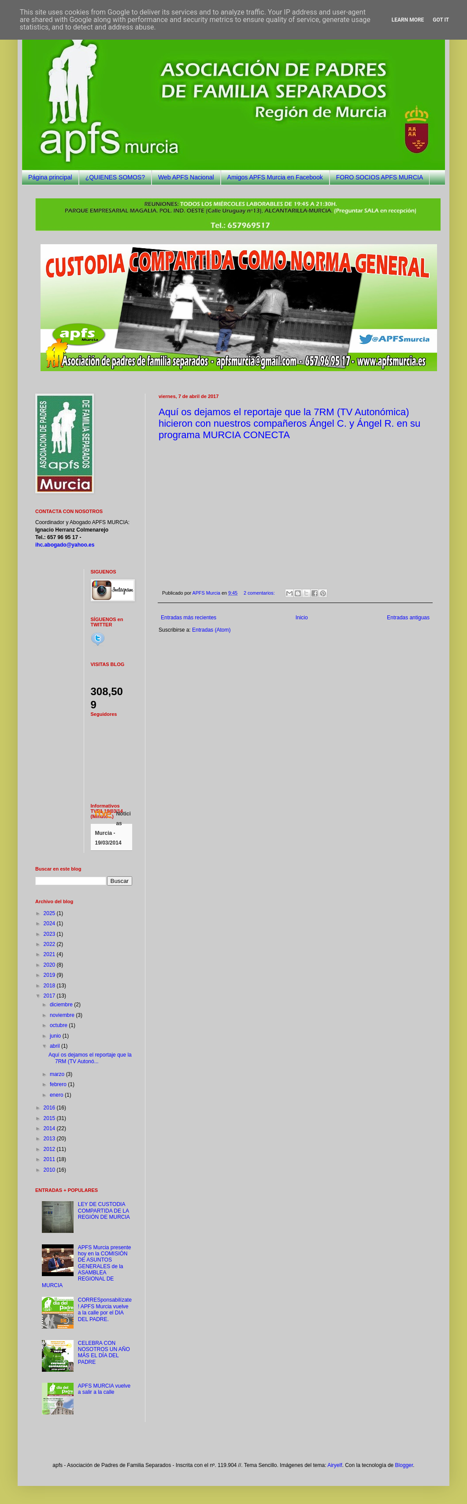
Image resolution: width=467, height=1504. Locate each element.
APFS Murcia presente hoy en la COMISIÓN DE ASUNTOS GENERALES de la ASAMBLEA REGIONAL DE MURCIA (86, 1266)
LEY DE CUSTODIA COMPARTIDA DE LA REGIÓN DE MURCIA (104, 1210)
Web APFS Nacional (186, 177)
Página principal (50, 177)
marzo (58, 1074)
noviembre (63, 1015)
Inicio (302, 617)
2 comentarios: (260, 593)
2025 (50, 913)
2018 (50, 986)
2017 (50, 996)
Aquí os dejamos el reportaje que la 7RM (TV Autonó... (90, 1058)
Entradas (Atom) (211, 630)
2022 (50, 944)
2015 (50, 1118)
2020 (50, 965)
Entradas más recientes (188, 617)
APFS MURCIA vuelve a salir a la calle (104, 1389)
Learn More (408, 20)
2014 (50, 1128)
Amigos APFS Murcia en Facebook (275, 177)
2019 (50, 975)
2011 (50, 1159)
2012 (50, 1149)
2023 (50, 934)
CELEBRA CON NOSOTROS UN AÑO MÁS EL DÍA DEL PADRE (104, 1352)
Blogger (404, 1465)
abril (55, 1046)
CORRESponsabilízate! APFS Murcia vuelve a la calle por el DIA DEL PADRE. (105, 1309)
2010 (50, 1170)
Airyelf (334, 1465)
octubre (59, 1025)
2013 (50, 1138)
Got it (441, 20)
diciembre (62, 1004)
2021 (50, 954)
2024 (50, 923)
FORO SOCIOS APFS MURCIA (379, 177)
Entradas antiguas (408, 617)
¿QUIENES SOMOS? (115, 177)
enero (57, 1095)
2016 (50, 1108)
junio (56, 1036)
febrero (59, 1084)
